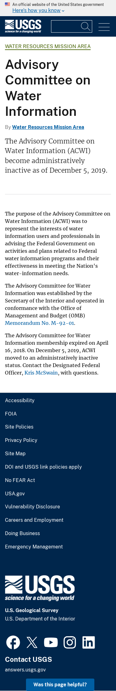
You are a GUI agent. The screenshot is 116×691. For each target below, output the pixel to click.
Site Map (15, 454)
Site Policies (19, 427)
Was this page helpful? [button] (60, 685)
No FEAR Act (20, 480)
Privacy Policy (21, 440)
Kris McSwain (41, 373)
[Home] (23, 31)
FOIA (11, 414)
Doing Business (22, 533)
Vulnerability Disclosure (32, 507)
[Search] (86, 26)
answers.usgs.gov (25, 670)
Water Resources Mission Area (48, 46)
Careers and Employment (34, 520)
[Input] (71, 26)
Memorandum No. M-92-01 (39, 323)
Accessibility (20, 400)
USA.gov (15, 494)
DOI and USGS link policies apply (43, 467)
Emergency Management (34, 547)
